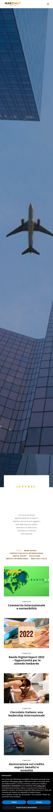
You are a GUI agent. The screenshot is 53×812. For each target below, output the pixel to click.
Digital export (20, 123)
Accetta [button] (39, 802)
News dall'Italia (39, 125)
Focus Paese (34, 123)
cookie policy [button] (41, 786)
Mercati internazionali (17, 125)
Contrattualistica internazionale (26, 120)
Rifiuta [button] (14, 802)
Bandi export (30, 117)
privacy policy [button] (18, 781)
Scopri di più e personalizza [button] (26, 807)
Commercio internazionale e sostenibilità (26, 173)
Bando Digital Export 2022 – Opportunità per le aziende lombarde (26, 227)
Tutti (19, 117)
